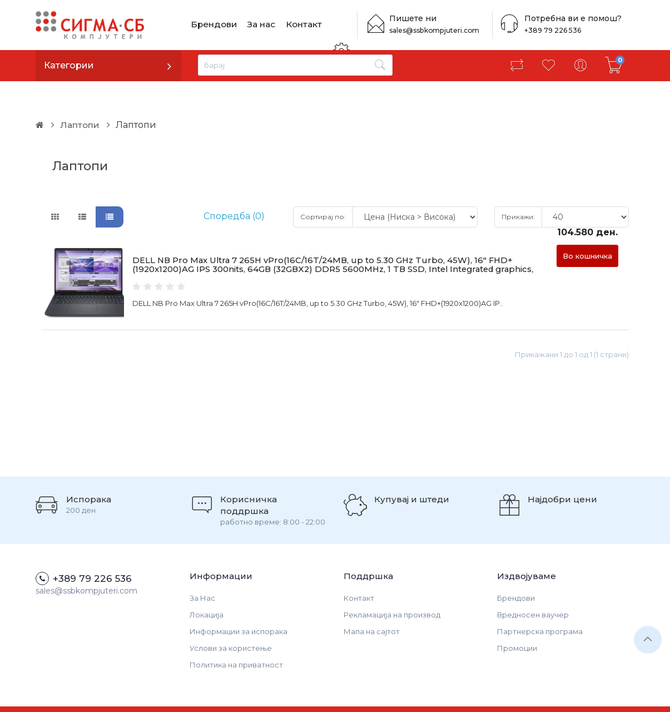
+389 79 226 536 (550, 30)
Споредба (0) (234, 190)
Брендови (214, 24)
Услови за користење (231, 621)
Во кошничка (587, 229)
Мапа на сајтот (372, 604)
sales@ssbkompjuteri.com (437, 30)
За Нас (202, 571)
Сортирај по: (323, 190)
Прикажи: (518, 190)
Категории (69, 65)
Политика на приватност (236, 638)
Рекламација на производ (392, 588)
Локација (207, 588)
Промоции (517, 621)
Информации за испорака (238, 604)
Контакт (303, 24)
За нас (261, 24)
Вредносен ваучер (533, 588)
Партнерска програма (540, 604)
